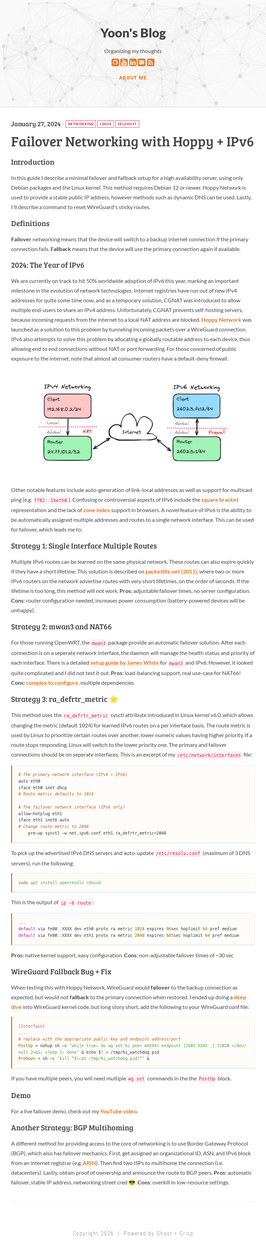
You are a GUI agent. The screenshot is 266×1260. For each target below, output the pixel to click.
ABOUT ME (133, 78)
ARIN (89, 1162)
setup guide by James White (124, 662)
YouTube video (118, 1111)
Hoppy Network (221, 319)
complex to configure (52, 682)
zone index (96, 510)
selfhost (127, 124)
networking (81, 124)
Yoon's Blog (133, 32)
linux (106, 124)
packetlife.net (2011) (171, 571)
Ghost (164, 1233)
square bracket (220, 499)
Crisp (186, 1233)
